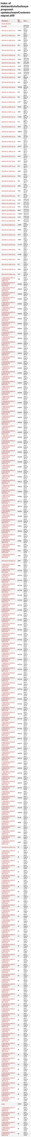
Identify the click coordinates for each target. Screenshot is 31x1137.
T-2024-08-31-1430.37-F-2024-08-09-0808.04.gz (8, 1074)
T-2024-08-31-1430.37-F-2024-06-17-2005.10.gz (8, 990)
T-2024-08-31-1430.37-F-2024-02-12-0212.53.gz (8, 852)
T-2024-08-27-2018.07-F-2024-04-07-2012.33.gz (8, 615)
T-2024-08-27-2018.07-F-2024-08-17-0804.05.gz (8, 822)
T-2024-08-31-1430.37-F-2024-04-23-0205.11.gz (8, 906)
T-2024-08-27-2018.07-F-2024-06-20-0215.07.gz (8, 714)
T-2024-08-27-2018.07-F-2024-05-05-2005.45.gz (8, 635)
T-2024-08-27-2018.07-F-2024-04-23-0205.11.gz (8, 625)
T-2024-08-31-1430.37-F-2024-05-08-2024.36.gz (8, 926)
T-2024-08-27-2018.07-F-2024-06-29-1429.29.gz (8, 748)
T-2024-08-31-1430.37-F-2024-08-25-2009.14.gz (8, 1128)
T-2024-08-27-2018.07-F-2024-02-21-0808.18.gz (8, 585)
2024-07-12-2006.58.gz (8, 210)
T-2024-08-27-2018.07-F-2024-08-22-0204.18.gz (8, 827)
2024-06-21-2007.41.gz (8, 166)
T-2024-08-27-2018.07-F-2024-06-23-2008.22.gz (8, 738)
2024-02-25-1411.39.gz (8, 45)
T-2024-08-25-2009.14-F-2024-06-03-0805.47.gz (8, 402)
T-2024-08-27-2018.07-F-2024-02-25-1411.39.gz (8, 595)
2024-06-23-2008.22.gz (8, 181)
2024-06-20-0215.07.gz (8, 156)
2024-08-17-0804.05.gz (8, 254)
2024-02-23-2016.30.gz (8, 40)
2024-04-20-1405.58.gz (8, 66)
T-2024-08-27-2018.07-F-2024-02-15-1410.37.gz (8, 580)
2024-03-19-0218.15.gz (8, 50)
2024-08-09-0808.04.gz (8, 225)
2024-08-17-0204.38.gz (8, 249)
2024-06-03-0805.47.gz (8, 126)
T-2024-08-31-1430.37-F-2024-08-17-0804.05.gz (8, 1109)
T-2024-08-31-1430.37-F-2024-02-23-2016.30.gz (8, 872)
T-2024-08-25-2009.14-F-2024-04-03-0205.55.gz (8, 328)
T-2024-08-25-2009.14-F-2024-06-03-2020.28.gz (8, 407)
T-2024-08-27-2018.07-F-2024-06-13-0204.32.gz (8, 699)
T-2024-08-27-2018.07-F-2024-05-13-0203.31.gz (8, 654)
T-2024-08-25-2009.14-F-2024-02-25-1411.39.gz (8, 314)
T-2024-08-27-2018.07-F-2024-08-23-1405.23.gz (8, 832)
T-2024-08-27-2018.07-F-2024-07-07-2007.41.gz (8, 768)
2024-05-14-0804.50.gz (8, 107)
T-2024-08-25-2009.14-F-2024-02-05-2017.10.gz (8, 284)
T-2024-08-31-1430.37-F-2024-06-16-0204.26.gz (8, 985)
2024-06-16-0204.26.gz (8, 146)
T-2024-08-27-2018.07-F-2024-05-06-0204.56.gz (8, 640)
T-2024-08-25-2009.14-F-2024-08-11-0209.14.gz (8, 521)
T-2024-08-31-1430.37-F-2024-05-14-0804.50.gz (8, 946)
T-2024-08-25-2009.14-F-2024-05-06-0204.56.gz (8, 358)
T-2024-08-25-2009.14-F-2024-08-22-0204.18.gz (8, 546)
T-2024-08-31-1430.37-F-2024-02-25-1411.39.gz (8, 877)
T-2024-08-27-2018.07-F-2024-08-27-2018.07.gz (8, 565)
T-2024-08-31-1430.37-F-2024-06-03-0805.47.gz (8, 966)
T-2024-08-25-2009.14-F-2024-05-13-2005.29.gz (8, 378)
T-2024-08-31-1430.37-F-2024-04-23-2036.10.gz (8, 911)
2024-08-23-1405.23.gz (8, 264)
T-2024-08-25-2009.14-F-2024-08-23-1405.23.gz (8, 551)
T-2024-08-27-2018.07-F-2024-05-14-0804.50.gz (8, 664)
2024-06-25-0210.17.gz (8, 186)
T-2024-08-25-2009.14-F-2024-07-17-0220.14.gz (8, 501)
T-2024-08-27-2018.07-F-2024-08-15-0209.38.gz (8, 812)
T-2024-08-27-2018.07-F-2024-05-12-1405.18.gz (8, 649)
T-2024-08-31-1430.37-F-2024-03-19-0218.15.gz (8, 882)
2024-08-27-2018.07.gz (8, 560)
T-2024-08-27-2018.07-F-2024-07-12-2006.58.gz (8, 773)
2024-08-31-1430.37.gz (8, 847)
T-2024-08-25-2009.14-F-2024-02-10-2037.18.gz (8, 289)
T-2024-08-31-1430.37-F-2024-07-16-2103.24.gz (8, 1059)
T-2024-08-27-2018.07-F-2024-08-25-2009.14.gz (8, 842)
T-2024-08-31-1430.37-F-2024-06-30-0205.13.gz (8, 1035)
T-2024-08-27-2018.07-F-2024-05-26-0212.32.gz (8, 674)
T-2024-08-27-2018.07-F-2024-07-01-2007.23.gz (8, 758)
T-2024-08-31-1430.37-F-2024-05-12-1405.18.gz (8, 931)
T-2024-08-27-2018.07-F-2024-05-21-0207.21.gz (8, 669)
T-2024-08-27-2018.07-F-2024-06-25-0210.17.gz (8, 743)
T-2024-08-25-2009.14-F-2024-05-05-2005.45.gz (8, 353)
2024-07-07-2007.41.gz (8, 207)
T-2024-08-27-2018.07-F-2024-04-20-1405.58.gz (8, 620)
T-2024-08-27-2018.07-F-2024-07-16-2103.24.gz (8, 778)
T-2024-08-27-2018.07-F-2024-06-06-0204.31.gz (8, 694)
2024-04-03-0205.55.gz (8, 59)
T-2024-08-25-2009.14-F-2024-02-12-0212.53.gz (8, 294)
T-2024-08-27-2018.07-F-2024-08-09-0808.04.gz (8, 793)
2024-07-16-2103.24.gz (8, 214)
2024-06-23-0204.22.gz (8, 176)
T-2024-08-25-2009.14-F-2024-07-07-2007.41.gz (8, 486)
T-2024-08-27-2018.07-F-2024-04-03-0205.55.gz (8, 610)
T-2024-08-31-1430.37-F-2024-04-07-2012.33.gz (8, 896)
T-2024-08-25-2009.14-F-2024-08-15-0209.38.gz (8, 531)
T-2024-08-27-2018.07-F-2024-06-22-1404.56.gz (8, 728)
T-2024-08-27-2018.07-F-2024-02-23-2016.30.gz (8, 590)
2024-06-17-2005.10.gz (8, 151)
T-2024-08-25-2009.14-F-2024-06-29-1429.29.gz (8, 467)
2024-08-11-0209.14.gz (8, 234)
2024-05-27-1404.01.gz (8, 122)
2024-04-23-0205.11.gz (8, 69)
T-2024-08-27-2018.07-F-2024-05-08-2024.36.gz (8, 644)
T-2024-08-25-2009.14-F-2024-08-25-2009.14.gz (8, 279)
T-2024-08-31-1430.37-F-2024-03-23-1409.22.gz (8, 886)
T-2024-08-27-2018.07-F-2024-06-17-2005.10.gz (8, 709)
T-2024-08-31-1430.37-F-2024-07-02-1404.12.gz (8, 1045)
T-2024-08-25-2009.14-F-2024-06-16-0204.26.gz (8, 422)
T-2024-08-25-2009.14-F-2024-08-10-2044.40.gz (8, 516)
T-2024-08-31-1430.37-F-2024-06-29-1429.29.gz (8, 1030)
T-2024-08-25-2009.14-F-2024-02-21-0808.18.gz (8, 304)
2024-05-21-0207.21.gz (8, 112)
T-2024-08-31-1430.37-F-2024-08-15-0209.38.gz (8, 1094)
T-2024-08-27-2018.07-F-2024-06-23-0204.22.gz (8, 733)
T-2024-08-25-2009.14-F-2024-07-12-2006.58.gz (8, 491)
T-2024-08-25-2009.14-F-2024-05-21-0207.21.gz (8, 388)
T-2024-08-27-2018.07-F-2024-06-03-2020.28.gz (8, 689)
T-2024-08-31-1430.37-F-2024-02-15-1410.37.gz (8, 862)
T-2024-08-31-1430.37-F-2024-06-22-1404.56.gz (8, 1010)
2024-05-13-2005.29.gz (8, 102)
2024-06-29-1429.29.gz (8, 191)
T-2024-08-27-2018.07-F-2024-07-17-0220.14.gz (8, 783)
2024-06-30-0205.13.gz (8, 196)
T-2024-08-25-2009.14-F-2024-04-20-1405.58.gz (8, 338)
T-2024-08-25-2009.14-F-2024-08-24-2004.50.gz (8, 556)
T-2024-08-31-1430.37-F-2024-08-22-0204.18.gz (8, 1114)
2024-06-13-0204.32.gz (8, 141)
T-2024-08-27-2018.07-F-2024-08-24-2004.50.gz (8, 837)
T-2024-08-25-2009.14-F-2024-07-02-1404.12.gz (8, 482)
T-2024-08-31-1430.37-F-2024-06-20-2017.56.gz (8, 1000)
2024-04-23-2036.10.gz (8, 73)
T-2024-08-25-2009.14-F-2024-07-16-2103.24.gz (8, 496)
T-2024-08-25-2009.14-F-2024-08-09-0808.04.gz (8, 511)
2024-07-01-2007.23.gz (8, 200)
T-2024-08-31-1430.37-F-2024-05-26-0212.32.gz (8, 956)
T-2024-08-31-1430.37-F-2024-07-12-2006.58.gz (8, 1054)
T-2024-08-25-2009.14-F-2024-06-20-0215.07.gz (8, 432)
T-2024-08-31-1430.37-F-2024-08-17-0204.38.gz (8, 1099)
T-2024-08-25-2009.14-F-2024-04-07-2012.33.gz (8, 333)
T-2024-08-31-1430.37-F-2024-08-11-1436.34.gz (8, 1089)
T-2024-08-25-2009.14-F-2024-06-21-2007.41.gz (8, 442)
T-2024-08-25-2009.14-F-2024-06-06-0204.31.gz (8, 412)
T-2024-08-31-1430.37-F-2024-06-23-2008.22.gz (8, 1020)
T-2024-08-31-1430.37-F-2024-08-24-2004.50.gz (8, 1124)
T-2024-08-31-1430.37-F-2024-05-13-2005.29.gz (8, 941)
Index (3, 1104)
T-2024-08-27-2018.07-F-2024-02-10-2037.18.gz (8, 570)
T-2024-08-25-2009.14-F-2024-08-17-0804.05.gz (8, 541)
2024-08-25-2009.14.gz (8, 274)
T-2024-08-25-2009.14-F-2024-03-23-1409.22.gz (8, 323)
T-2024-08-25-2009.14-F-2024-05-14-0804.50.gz (8, 383)
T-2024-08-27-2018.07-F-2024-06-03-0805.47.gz (8, 684)
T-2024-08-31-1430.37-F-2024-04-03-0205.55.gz (8, 891)
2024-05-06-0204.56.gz (8, 82)
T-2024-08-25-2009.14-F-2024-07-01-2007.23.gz (8, 477)
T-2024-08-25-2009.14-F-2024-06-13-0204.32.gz (8, 417)
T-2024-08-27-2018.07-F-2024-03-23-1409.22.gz (8, 605)
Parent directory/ (6, 23)
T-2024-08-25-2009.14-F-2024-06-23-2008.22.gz (8, 457)
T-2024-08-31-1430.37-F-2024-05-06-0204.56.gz (8, 921)
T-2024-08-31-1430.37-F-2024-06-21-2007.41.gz (8, 1005)
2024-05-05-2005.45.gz (8, 77)
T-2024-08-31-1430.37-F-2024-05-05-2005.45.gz (8, 916)
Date (25, 21)
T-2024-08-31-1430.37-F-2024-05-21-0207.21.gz (8, 951)
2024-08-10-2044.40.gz (8, 229)
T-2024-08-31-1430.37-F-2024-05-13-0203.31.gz (8, 936)
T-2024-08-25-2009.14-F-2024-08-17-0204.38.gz (8, 536)
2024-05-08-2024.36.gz (8, 87)
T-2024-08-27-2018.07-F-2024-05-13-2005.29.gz (8, 659)
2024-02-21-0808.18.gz (8, 35)
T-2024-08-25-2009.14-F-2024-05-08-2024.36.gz (8, 363)
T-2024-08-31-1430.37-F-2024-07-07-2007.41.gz (8, 1049)
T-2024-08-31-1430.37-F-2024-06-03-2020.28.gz (8, 970)
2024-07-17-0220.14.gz (8, 217)
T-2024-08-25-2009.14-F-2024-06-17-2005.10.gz (8, 427)
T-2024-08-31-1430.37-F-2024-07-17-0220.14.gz (8, 1064)
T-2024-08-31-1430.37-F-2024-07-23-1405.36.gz (8, 1069)
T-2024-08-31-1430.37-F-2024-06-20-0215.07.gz (8, 995)
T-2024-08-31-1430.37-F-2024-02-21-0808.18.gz (8, 867)
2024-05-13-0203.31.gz (8, 97)
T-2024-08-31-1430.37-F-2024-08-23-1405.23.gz (8, 1119)
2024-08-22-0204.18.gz (8, 259)
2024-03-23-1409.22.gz (8, 55)
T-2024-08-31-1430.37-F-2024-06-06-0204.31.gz (8, 975)
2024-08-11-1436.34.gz (8, 239)
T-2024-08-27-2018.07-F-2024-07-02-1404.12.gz (8, 763)
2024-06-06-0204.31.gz (8, 136)
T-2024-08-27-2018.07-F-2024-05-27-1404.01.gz (8, 679)
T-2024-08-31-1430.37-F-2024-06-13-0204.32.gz (8, 980)
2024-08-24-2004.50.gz (8, 269)
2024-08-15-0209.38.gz (8, 244)
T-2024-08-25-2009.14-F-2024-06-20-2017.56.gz (8, 437)
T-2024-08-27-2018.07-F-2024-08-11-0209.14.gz (8, 803)
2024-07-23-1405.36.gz (8, 220)
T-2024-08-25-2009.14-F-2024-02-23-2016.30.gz (8, 309)
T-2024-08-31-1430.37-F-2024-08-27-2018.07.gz (8, 1133)
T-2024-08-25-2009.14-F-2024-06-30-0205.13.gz (8, 472)
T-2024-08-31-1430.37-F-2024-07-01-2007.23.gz (8, 1040)
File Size (19, 20)
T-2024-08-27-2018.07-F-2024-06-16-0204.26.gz (8, 704)
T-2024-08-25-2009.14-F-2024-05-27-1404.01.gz (8, 398)
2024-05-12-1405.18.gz (8, 92)
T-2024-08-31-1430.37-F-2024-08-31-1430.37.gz (8, 857)
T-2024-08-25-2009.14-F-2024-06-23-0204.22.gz (8, 452)
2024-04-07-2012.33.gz (8, 63)
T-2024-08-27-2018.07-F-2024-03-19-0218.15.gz (8, 600)
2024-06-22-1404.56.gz (8, 171)
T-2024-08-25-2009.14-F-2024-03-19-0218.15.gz (8, 319)
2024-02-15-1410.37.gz (8, 30)
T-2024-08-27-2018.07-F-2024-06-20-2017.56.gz (8, 719)
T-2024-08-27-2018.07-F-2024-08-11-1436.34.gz (8, 807)
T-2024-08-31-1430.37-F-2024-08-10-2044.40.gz (8, 1079)
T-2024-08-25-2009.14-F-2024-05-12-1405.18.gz (8, 368)
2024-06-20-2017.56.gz (8, 161)
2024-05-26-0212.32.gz (8, 117)
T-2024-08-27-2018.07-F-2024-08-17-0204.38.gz (8, 817)
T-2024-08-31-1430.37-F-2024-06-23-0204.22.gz (8, 1015)
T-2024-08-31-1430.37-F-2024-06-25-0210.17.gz (8, 1025)
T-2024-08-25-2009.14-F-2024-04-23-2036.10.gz (8, 348)
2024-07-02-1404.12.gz (8, 203)
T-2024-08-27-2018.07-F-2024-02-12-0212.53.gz (8, 575)
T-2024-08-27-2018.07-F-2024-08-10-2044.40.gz (8, 798)
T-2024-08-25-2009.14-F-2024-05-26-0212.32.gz (8, 393)
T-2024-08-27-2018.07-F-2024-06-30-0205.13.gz (8, 753)
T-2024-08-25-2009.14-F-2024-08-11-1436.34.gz (8, 526)
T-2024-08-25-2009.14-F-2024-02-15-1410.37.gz (8, 299)
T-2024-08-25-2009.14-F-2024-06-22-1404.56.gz (8, 447)
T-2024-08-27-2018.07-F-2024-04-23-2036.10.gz (8, 630)
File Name (5, 21)
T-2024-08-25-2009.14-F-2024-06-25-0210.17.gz (8, 462)
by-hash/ (4, 26)
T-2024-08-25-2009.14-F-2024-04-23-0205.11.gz (8, 343)
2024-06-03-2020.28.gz (8, 131)
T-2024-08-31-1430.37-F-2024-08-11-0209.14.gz (8, 1084)
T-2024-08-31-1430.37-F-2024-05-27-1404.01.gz (8, 961)
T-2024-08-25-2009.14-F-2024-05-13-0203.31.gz (8, 373)
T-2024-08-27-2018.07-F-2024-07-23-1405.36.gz (8, 788)
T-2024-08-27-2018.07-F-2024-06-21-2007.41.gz (8, 724)
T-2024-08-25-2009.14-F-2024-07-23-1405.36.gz (8, 506)
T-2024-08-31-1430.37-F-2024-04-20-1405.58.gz (8, 901)
